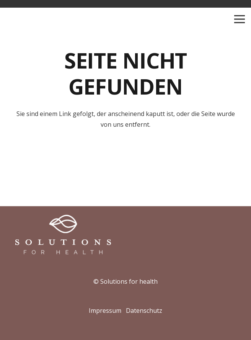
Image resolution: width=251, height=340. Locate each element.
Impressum (105, 310)
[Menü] (239, 19)
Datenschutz (144, 310)
